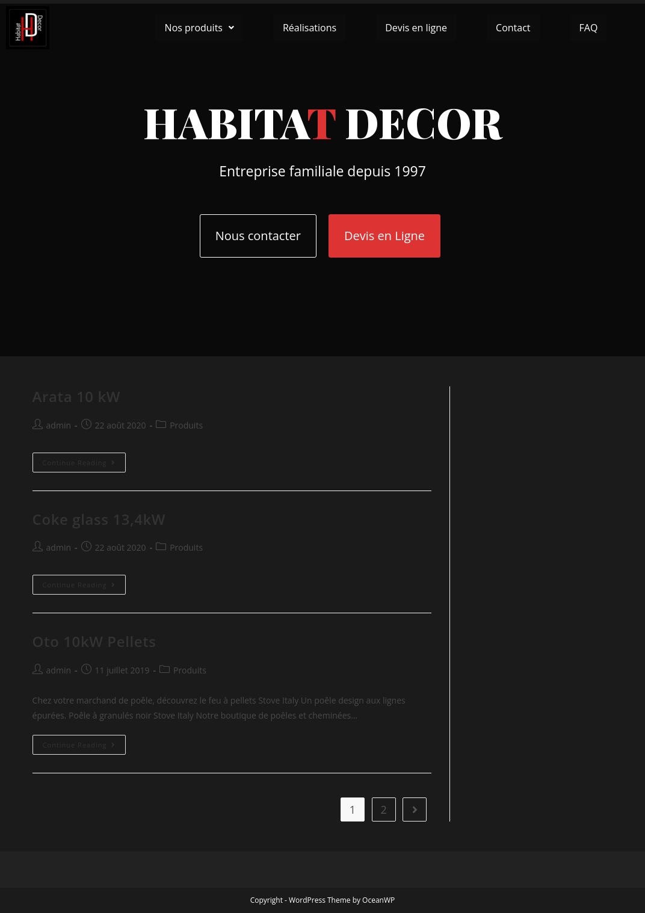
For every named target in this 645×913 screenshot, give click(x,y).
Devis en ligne (416, 27)
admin (58, 425)
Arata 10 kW (76, 396)
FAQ (588, 27)
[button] (199, 28)
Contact (513, 27)
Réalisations (309, 27)
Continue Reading (84, 460)
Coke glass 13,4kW (99, 519)
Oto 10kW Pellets (94, 641)
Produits (186, 425)
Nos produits (199, 27)
